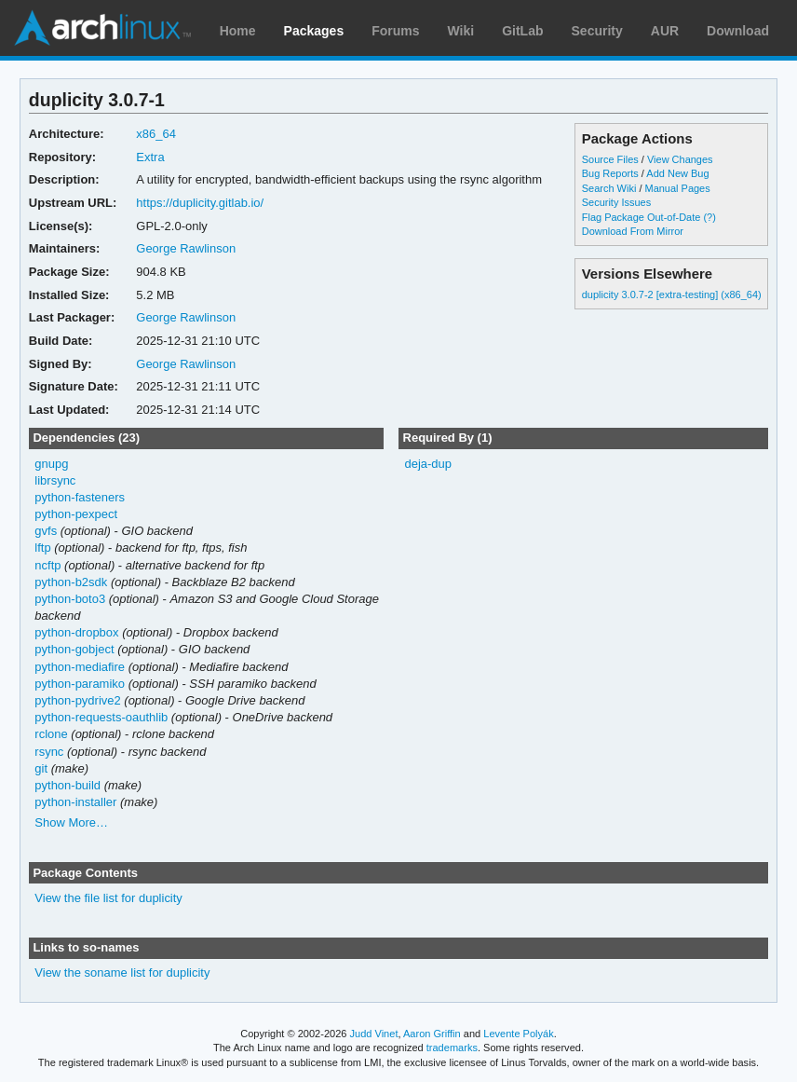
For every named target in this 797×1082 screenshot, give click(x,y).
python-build (67, 785)
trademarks (452, 1047)
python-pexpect (75, 514)
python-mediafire (79, 667)
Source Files (610, 159)
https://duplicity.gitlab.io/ (199, 203)
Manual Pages (677, 188)
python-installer (75, 802)
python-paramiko (79, 684)
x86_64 (156, 134)
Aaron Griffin (432, 1033)
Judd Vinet (374, 1033)
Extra (150, 157)
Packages (314, 30)
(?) (709, 217)
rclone (50, 734)
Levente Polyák (518, 1033)
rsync (48, 752)
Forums (395, 30)
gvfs (45, 531)
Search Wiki (609, 188)
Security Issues (616, 202)
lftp (42, 548)
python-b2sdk (70, 582)
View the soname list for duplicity (121, 972)
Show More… (71, 822)
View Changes (680, 159)
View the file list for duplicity (108, 898)
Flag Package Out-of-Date (641, 217)
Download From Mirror (632, 231)
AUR (665, 30)
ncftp (47, 565)
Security (597, 30)
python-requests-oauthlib (101, 717)
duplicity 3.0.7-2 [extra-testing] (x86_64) (672, 294)
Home (238, 30)
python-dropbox (76, 632)
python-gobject (74, 649)
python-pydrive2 (77, 700)
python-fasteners (79, 497)
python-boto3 (69, 599)
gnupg (51, 464)
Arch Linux (102, 28)
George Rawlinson (186, 248)
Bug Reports (610, 173)
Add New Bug (677, 173)
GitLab (522, 30)
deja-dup (428, 464)
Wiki (461, 30)
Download (738, 30)
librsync (54, 480)
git (40, 768)
